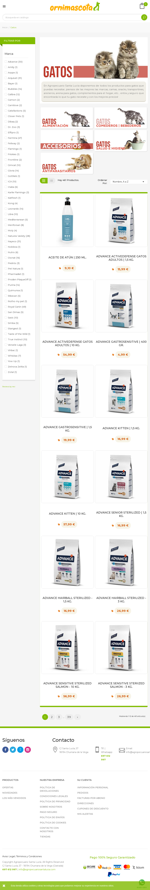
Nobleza (14, 246)
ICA (12, 181)
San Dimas (15, 312)
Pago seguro (48, 812)
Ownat (14, 257)
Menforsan (16, 225)
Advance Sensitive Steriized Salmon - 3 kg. (121, 685)
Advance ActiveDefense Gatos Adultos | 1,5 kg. (121, 258)
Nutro (13, 252)
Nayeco (14, 241)
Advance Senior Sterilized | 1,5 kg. (121, 514)
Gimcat (14, 165)
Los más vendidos (14, 798)
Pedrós (14, 263)
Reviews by (8, 386)
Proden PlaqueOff (19, 279)
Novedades (9, 792)
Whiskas (14, 355)
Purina (14, 285)
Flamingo (15, 148)
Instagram (28, 750)
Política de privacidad (55, 801)
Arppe (13, 72)
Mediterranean (18, 219)
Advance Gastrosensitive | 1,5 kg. (67, 428)
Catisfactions (17, 110)
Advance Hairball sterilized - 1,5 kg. (67, 599)
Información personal (92, 787)
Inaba (13, 187)
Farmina (15, 138)
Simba (13, 323)
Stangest (14, 328)
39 (69, 717)
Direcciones (85, 803)
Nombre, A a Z (129, 182)
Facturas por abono (91, 798)
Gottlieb (14, 176)
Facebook (5, 750)
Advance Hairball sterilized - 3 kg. (121, 599)
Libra (13, 214)
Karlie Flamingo (18, 192)
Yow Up (14, 361)
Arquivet (15, 78)
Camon (14, 99)
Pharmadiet (16, 274)
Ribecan (14, 295)
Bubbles (15, 89)
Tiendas (45, 836)
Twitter (13, 750)
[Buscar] (75, 17)
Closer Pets (16, 116)
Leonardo (15, 208)
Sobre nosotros (51, 806)
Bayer (12, 83)
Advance (15, 61)
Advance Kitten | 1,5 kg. (121, 428)
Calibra (14, 94)
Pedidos (82, 792)
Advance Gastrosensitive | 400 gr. (121, 343)
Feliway (14, 143)
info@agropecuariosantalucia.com (37, 869)
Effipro (13, 132)
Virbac (13, 350)
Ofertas (7, 787)
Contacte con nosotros (49, 830)
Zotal (12, 372)
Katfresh (14, 197)
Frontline (15, 159)
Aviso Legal (8, 856)
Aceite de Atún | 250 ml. (67, 257)
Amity (12, 67)
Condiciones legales (54, 796)
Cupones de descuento (92, 808)
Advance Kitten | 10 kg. (67, 513)
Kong (13, 203)
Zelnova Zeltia (17, 366)
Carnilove (15, 105)
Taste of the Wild (19, 334)
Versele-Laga (17, 344)
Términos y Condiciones (29, 856)
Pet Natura (15, 268)
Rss (20, 750)
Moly (12, 230)
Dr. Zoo (14, 127)
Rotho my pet (17, 301)
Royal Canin (17, 306)
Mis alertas (85, 814)
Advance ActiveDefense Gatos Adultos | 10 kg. (67, 343)
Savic (13, 317)
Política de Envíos (52, 817)
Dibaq (13, 121)
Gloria (13, 170)
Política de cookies (53, 822)
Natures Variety (19, 236)
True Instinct (17, 339)
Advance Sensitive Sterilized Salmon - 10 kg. (67, 685)
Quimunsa (15, 290)
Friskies (13, 154)
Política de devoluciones (49, 789)
